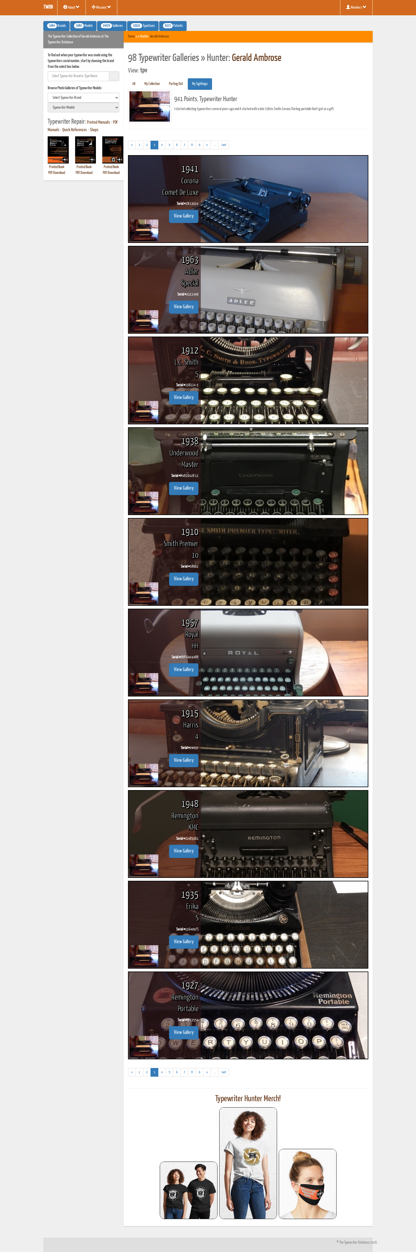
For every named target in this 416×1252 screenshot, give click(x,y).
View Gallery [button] (184, 216)
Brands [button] (56, 25)
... (216, 145)
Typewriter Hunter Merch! (248, 1099)
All (133, 84)
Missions (101, 7)
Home (131, 36)
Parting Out (176, 84)
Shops (94, 130)
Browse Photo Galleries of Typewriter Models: (75, 88)
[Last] (223, 145)
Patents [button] (173, 25)
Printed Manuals (98, 122)
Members (356, 7)
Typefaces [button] (143, 25)
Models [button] (83, 25)
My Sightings (200, 84)
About (71, 7)
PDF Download (56, 173)
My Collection (152, 84)
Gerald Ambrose (159, 36)
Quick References (74, 130)
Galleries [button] (112, 25)
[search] (83, 98)
